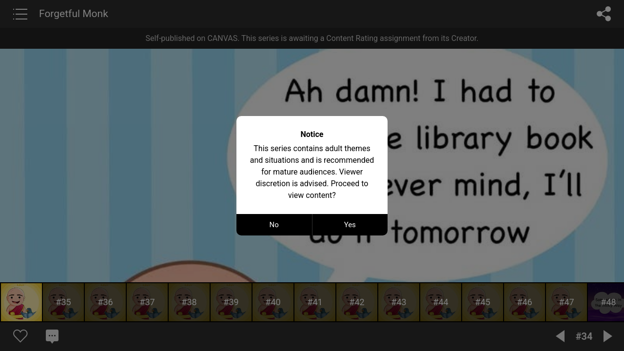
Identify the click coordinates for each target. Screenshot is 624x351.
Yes (350, 224)
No (274, 224)
